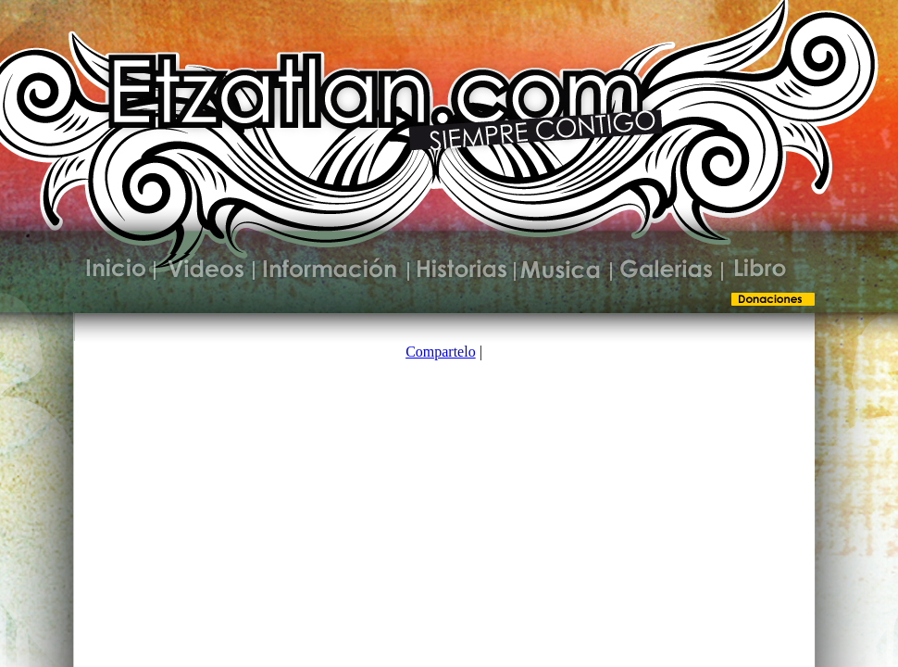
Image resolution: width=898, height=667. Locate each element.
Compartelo (440, 351)
